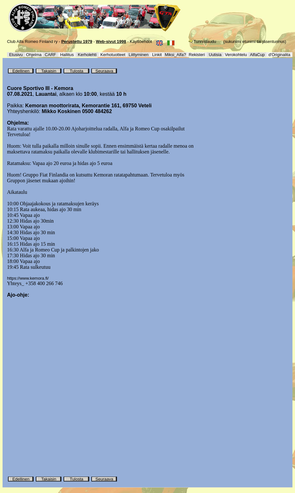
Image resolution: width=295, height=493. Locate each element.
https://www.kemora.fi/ (28, 278)
